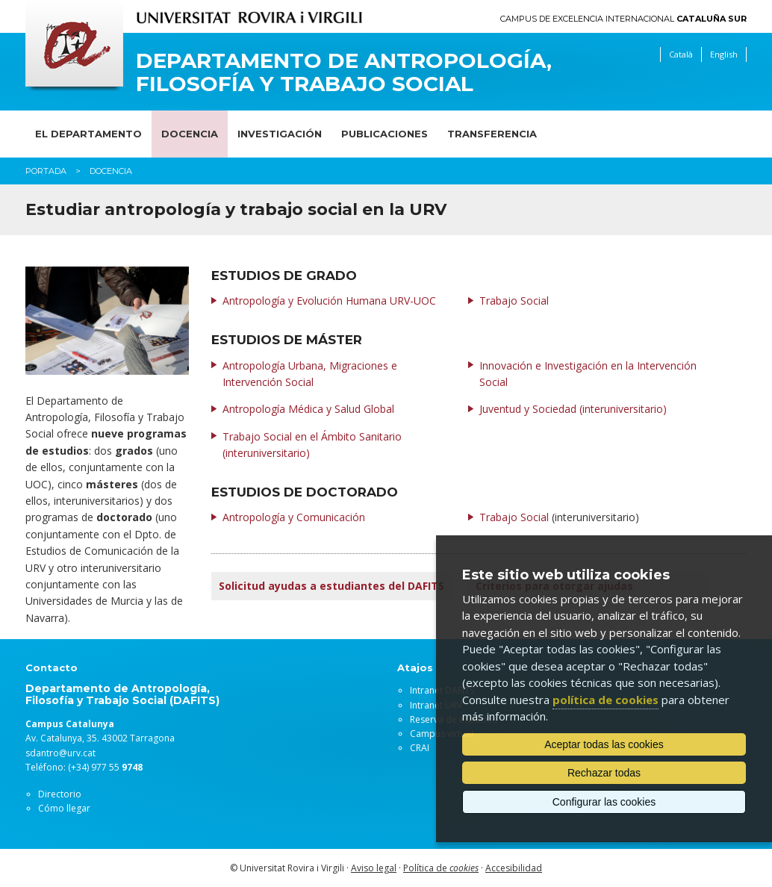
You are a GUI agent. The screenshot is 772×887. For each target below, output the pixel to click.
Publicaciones (384, 134)
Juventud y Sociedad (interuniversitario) (573, 409)
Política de (441, 868)
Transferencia (492, 134)
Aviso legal (373, 868)
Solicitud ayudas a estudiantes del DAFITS (331, 586)
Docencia (189, 134)
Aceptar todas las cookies (604, 744)
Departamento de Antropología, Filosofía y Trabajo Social (344, 72)
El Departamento (88, 134)
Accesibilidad (513, 868)
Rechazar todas (604, 773)
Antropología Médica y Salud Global (308, 409)
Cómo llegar (64, 808)
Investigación (279, 134)
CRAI (419, 747)
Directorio (59, 794)
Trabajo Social (514, 300)
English (724, 54)
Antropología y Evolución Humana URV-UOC (329, 300)
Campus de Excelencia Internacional (623, 19)
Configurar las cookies (604, 802)
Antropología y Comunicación (293, 517)
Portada (45, 171)
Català (681, 54)
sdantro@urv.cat (60, 753)
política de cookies (605, 699)
